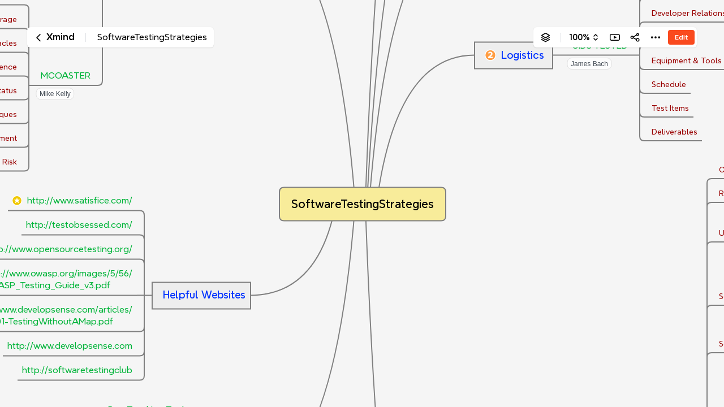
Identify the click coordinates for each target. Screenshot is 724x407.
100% (579, 37)
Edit (681, 37)
